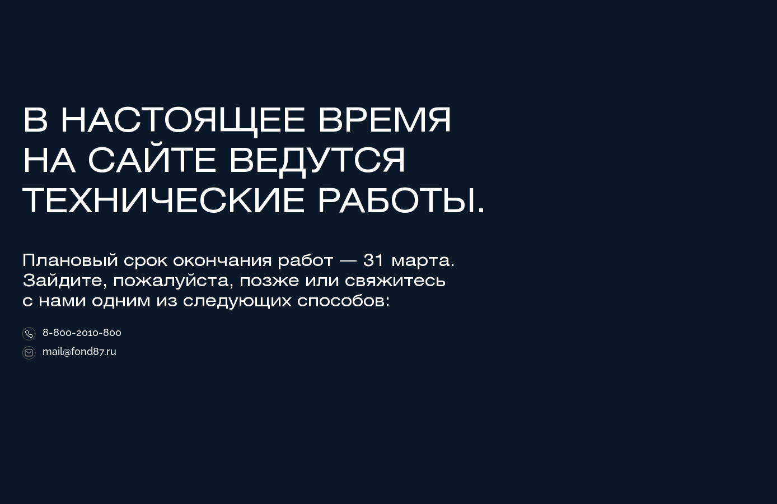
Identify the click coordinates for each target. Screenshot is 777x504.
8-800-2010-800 (82, 332)
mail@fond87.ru (79, 351)
